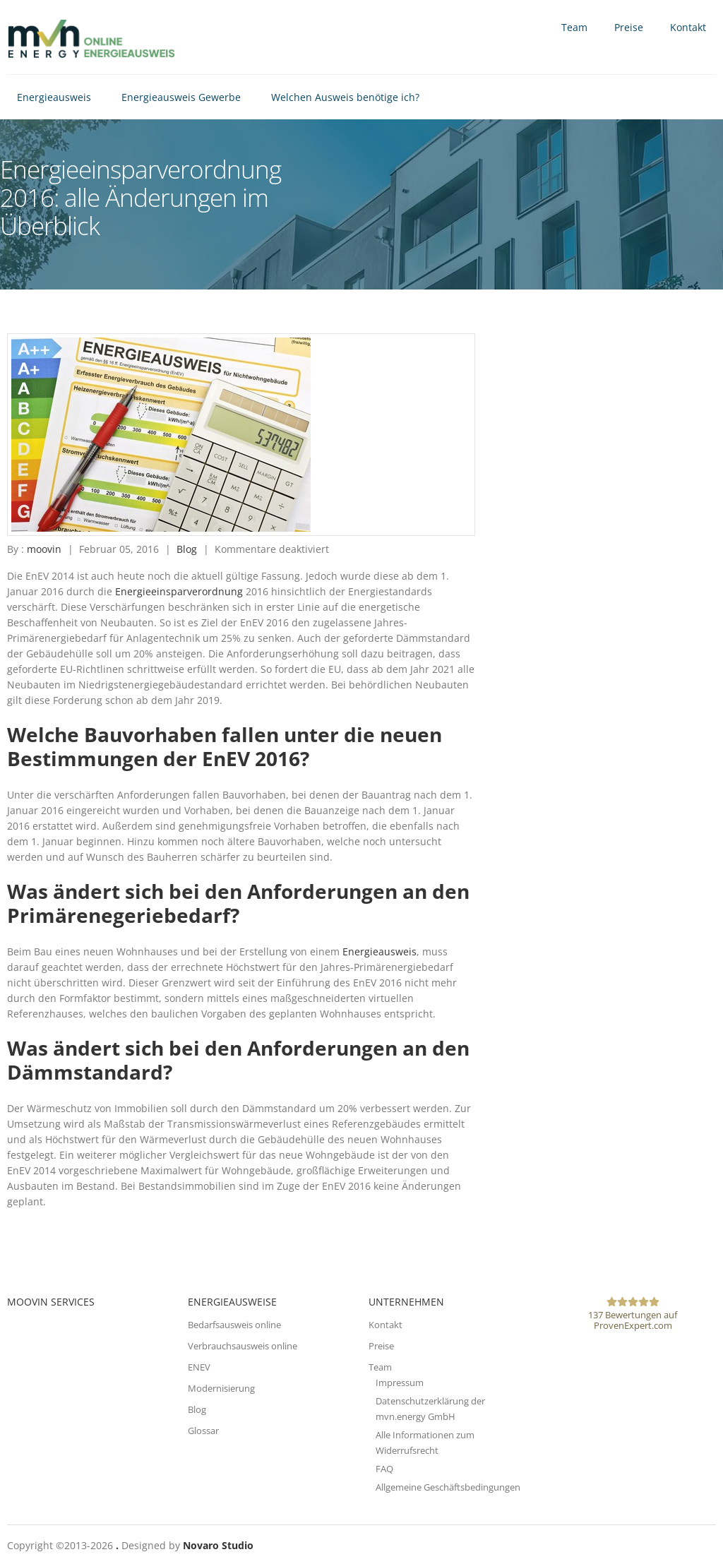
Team (574, 27)
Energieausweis (54, 97)
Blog (187, 549)
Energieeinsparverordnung (179, 591)
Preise (628, 27)
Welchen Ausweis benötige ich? (345, 97)
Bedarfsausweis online (234, 1324)
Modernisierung (221, 1388)
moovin (44, 549)
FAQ (384, 1468)
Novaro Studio (218, 1545)
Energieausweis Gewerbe (181, 97)
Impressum (400, 1382)
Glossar (203, 1430)
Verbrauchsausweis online (242, 1345)
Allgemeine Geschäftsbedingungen (448, 1487)
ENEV (199, 1367)
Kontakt (688, 27)
